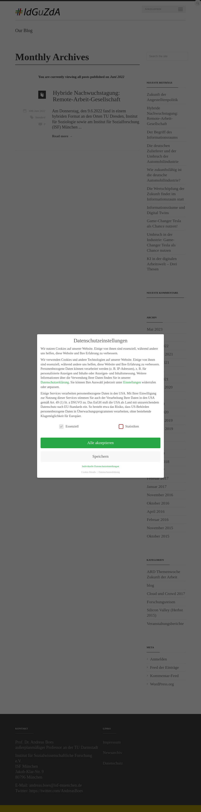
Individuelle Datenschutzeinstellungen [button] (100, 466)
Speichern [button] (100, 456)
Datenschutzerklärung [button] (109, 472)
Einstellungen (132, 382)
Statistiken (129, 426)
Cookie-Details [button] (88, 472)
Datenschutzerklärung (55, 382)
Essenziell (69, 426)
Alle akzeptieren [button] (100, 442)
